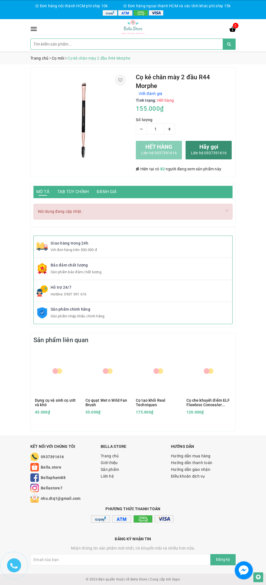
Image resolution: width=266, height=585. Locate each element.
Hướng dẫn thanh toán (191, 462)
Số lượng (144, 120)
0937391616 (52, 457)
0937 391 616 (75, 294)
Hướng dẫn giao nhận (190, 469)
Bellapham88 (53, 477)
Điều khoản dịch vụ (188, 476)
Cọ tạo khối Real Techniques (150, 402)
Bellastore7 (51, 488)
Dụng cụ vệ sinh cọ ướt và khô (55, 402)
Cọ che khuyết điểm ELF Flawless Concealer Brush (208, 402)
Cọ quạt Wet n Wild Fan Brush (106, 402)
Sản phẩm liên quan (60, 340)
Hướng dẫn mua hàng (191, 456)
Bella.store (51, 467)
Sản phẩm (110, 469)
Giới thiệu (109, 462)
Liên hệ (107, 476)
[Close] (226, 211)
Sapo (176, 579)
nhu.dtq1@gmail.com (61, 498)
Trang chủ (110, 456)
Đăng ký (223, 559)
